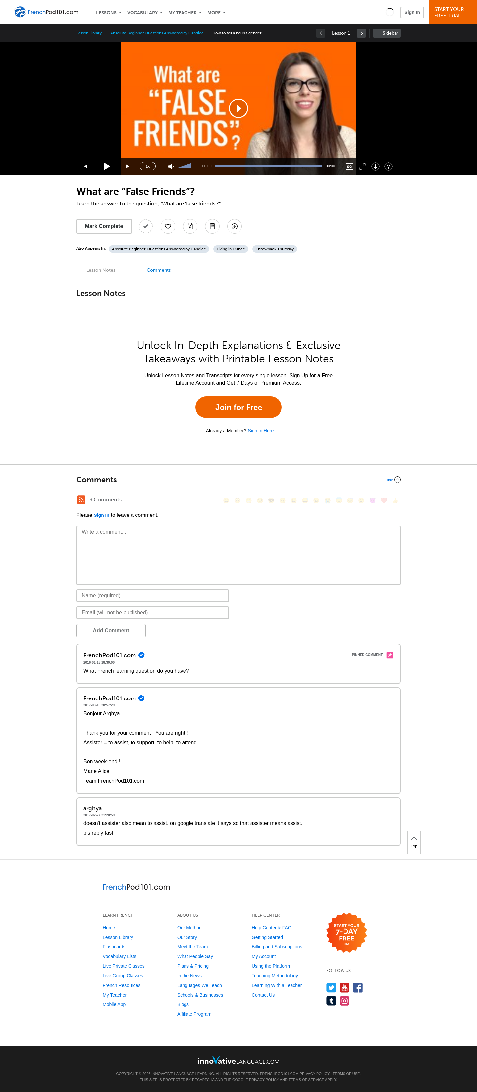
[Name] (152, 595)
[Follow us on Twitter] (331, 987)
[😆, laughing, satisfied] (293, 500)
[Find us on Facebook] (358, 987)
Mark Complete (104, 226)
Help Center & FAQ (272, 927)
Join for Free (238, 407)
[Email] (152, 612)
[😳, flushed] (237, 500)
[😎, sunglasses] (271, 500)
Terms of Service (306, 1080)
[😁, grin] (248, 500)
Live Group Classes (123, 975)
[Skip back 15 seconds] (86, 166)
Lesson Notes (100, 270)
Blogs (183, 1004)
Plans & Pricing (193, 966)
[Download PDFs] (212, 226)
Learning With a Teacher (277, 985)
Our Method (189, 927)
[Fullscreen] (362, 166)
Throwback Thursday (275, 249)
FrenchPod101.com (279, 1074)
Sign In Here (261, 430)
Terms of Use (346, 1074)
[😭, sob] (327, 500)
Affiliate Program (194, 1014)
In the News (189, 975)
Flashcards (114, 946)
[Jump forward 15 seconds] (128, 166)
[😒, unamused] (260, 500)
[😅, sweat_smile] (305, 500)
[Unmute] (171, 166)
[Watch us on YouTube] (345, 987)
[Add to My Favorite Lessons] (168, 226)
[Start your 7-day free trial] (346, 933)
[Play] (107, 166)
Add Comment (111, 630)
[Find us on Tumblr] (331, 1001)
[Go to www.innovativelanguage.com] (238, 1059)
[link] (361, 33)
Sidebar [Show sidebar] (390, 33)
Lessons (106, 13)
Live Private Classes (124, 966)
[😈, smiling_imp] (372, 500)
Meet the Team (192, 946)
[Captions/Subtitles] (349, 166)
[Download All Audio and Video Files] (234, 226)
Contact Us (263, 995)
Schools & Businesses (200, 995)
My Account (264, 956)
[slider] (184, 166)
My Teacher (182, 13)
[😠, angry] (282, 500)
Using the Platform (271, 966)
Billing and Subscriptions (277, 946)
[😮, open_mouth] (361, 500)
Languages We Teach (199, 985)
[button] (389, 12)
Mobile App (114, 1004)
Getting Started (267, 937)
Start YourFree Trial (454, 12)
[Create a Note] (190, 226)
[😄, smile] (226, 500)
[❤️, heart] (384, 500)
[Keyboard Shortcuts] (388, 166)
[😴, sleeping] (350, 500)
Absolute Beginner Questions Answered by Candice (157, 33)
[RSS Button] (81, 500)
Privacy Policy (315, 1074)
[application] (238, 108)
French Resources (121, 985)
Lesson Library (89, 33)
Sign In (412, 12)
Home (109, 927)
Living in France (231, 249)
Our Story (187, 937)
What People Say (195, 956)
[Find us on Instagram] (345, 1001)
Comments (159, 270)
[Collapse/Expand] (238, 479)
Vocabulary (142, 13)
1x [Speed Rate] (148, 166)
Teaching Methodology (275, 975)
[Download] (375, 166)
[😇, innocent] (338, 500)
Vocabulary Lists (119, 956)
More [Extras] (214, 13)
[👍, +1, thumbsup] (395, 500)
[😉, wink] (316, 500)
